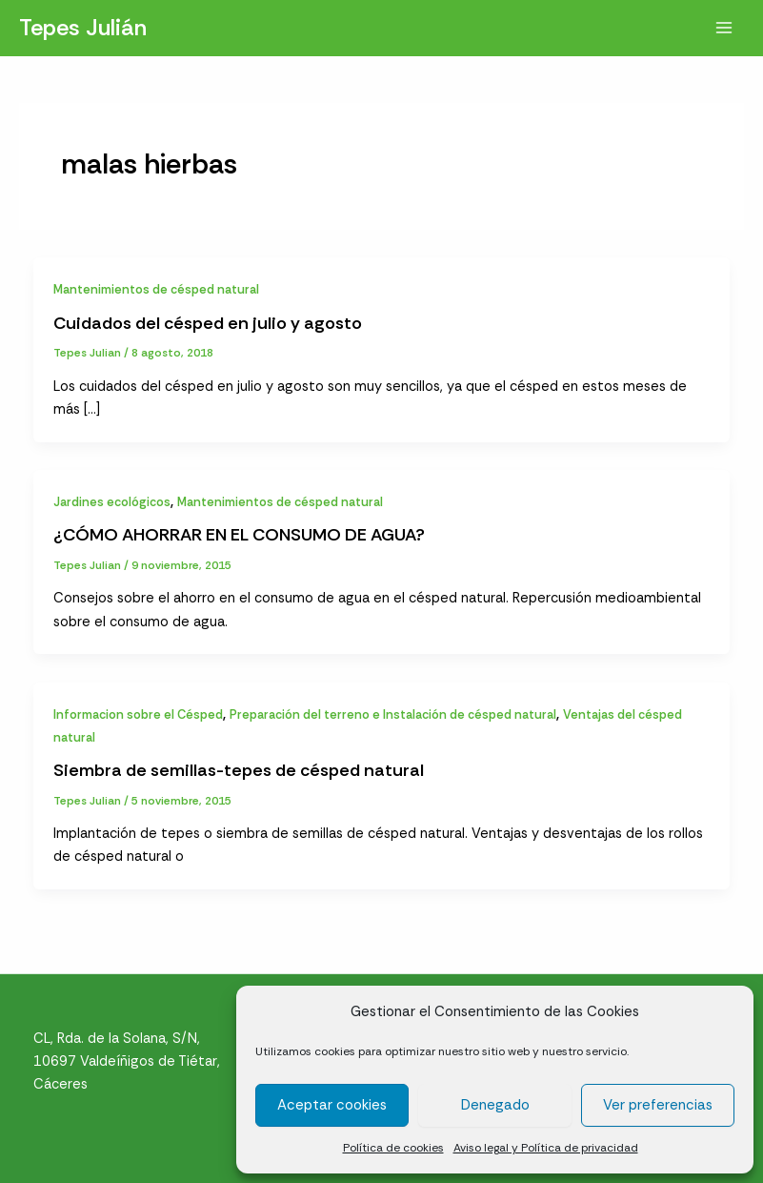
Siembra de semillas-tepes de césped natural (238, 770)
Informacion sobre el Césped (138, 714)
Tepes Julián (83, 27)
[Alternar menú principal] (724, 28)
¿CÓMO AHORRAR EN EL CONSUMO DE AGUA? (239, 534)
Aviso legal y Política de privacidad (545, 1147)
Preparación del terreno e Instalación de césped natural (393, 714)
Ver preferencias (658, 1104)
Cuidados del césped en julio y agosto (207, 323)
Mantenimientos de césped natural (156, 289)
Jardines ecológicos (112, 502)
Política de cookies (393, 1147)
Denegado (495, 1104)
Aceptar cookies (332, 1104)
